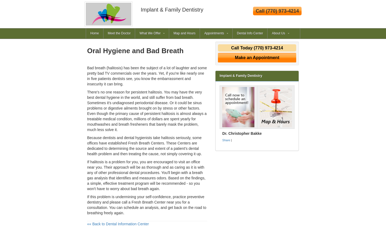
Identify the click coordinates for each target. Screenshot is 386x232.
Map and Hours (184, 33)
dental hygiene (107, 97)
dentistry (94, 202)
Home (94, 33)
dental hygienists (138, 138)
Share (226, 140)
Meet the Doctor (119, 33)
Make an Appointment (257, 57)
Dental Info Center (250, 33)
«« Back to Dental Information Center (118, 224)
